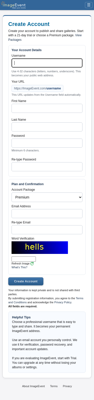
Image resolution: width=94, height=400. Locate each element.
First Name (19, 101)
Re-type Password (24, 159)
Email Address (21, 206)
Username (18, 55)
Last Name (19, 119)
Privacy (67, 386)
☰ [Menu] (88, 5)
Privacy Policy (62, 302)
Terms (54, 386)
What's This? (19, 267)
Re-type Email (21, 222)
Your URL (18, 81)
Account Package (23, 189)
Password (18, 136)
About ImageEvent (33, 386)
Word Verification (23, 238)
